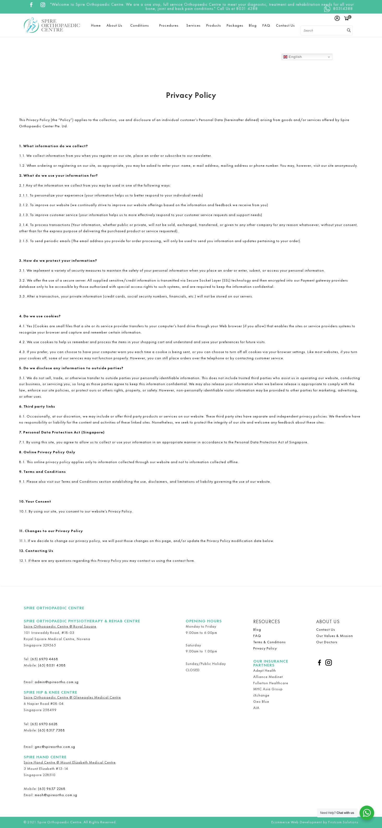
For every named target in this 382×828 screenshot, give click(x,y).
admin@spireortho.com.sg (57, 682)
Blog (257, 629)
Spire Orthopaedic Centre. (60, 822)
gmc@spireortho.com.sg (55, 746)
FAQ (257, 635)
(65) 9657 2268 (52, 788)
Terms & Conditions (269, 642)
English (292, 57)
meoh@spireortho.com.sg (56, 795)
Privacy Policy (265, 648)
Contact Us (325, 629)
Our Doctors (326, 642)
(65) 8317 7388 (51, 730)
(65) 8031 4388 (52, 665)
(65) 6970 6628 (44, 724)
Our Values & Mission (334, 635)
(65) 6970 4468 (44, 659)
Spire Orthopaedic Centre (54, 608)
